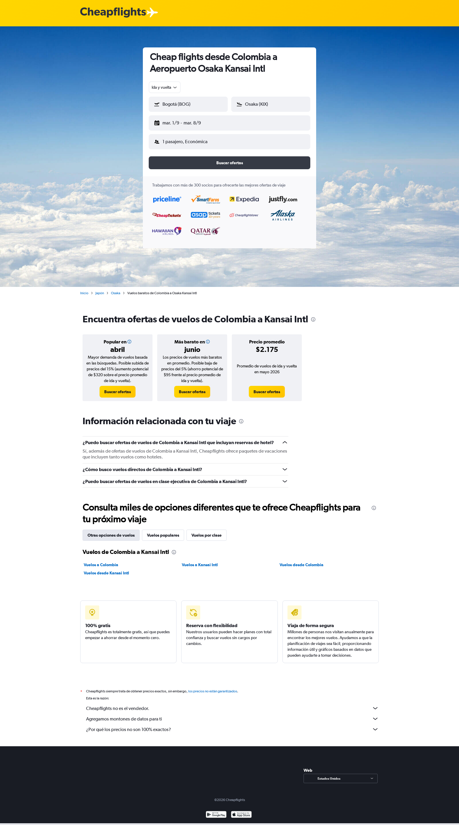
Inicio (84, 288)
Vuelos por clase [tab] (206, 530)
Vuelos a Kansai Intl (200, 560)
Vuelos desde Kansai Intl (106, 568)
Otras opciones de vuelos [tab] (111, 530)
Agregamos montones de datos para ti (232, 714)
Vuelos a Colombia (101, 560)
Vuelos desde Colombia (301, 560)
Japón (99, 288)
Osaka (115, 288)
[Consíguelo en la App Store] (241, 810)
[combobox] (165, 87)
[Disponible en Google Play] (216, 810)
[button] (185, 122)
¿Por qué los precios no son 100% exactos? (232, 724)
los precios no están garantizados (212, 686)
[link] (118, 387)
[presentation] (313, 314)
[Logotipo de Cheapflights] (113, 13)
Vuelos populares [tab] (163, 530)
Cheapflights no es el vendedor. (232, 703)
